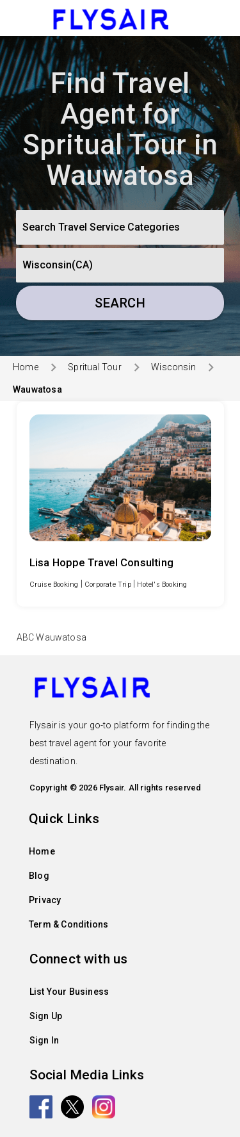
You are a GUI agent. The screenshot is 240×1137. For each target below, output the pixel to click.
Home (25, 367)
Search (120, 303)
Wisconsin (173, 367)
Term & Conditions (68, 924)
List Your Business (69, 991)
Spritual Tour (95, 367)
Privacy (45, 900)
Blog (39, 876)
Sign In (44, 1040)
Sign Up (45, 1016)
